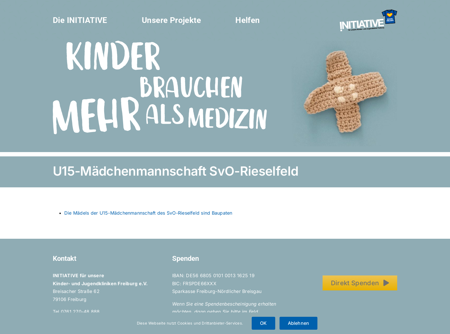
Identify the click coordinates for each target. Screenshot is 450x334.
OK (263, 323)
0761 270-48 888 (80, 311)
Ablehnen (298, 323)
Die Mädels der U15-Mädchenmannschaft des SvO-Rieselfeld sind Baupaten (148, 213)
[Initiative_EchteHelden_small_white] (368, 12)
